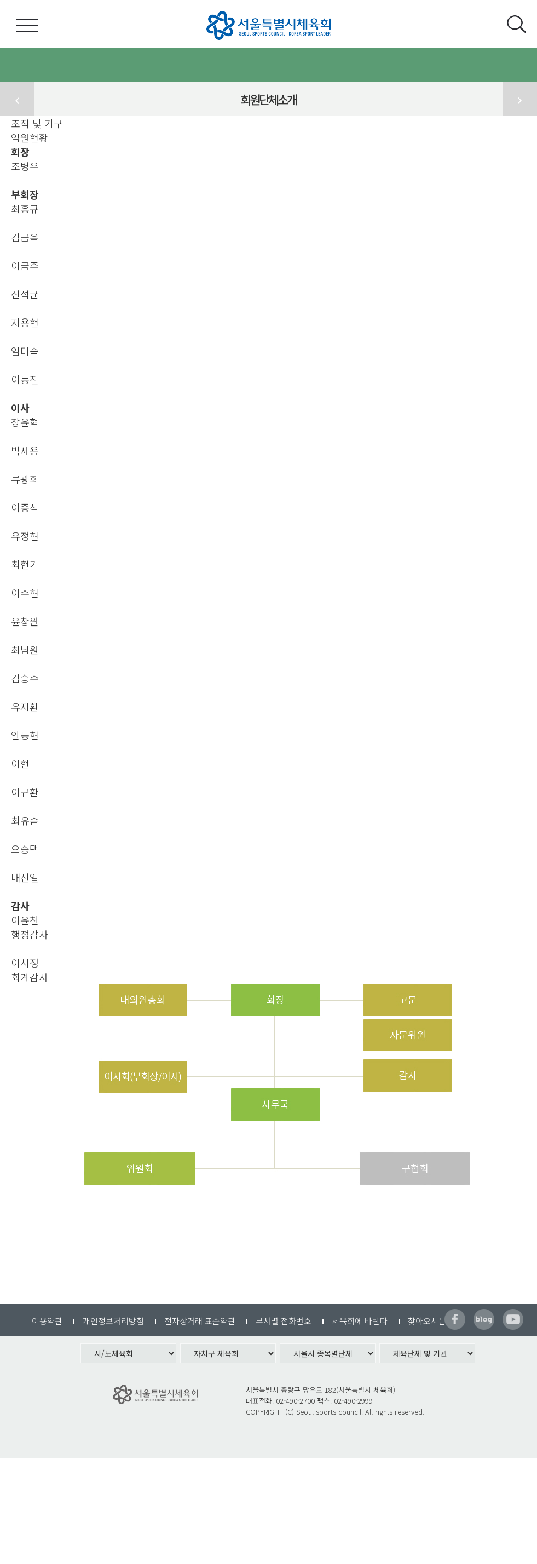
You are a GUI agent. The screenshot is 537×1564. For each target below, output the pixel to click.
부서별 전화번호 (283, 1320)
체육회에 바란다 (360, 1320)
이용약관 (47, 1320)
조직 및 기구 (37, 123)
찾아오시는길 (431, 1320)
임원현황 (29, 137)
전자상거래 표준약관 (199, 1320)
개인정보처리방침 (113, 1320)
